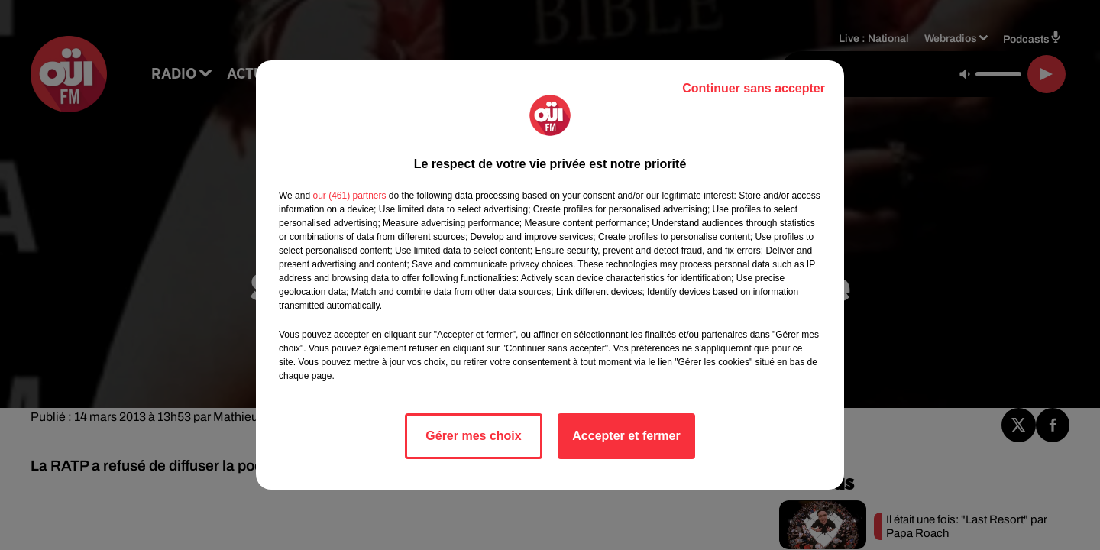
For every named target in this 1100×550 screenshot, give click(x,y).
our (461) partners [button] (349, 195)
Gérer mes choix (473, 435)
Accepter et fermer (626, 435)
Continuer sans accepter (753, 88)
